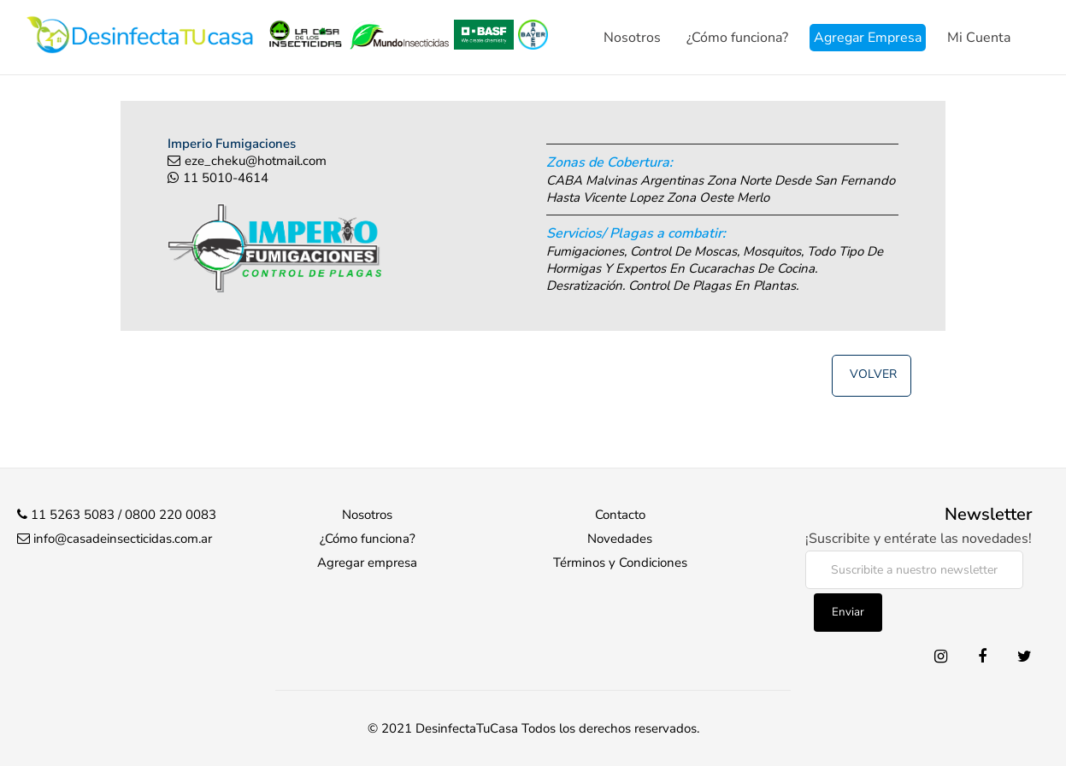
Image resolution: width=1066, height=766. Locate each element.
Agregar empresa (367, 562)
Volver (873, 374)
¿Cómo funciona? (737, 37)
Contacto (620, 514)
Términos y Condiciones (620, 562)
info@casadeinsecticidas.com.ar (122, 538)
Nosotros (632, 37)
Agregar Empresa (868, 37)
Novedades (619, 538)
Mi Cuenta (978, 37)
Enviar (848, 612)
